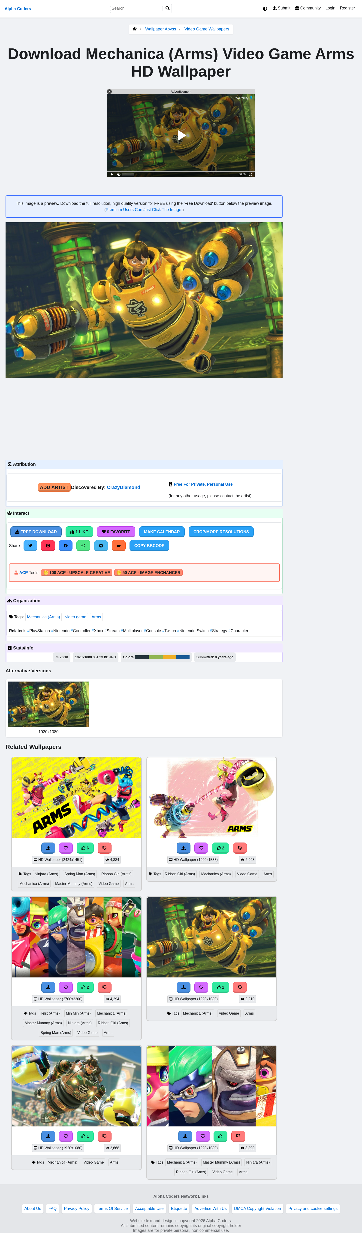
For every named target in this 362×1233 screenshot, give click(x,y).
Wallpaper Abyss (160, 29)
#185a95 (183, 657)
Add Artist (54, 487)
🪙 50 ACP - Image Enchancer (148, 572)
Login (330, 8)
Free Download (36, 532)
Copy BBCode (149, 545)
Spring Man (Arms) (79, 874)
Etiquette (179, 1208)
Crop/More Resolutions (221, 532)
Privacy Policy (76, 1208)
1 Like (79, 532)
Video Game (109, 884)
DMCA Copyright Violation (257, 1208)
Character (238, 630)
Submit (281, 8)
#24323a (142, 657)
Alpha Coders (18, 8)
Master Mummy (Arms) (73, 884)
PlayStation (39, 630)
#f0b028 (169, 657)
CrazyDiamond (123, 487)
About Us (32, 1208)
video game (75, 617)
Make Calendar (162, 532)
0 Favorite (116, 532)
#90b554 (156, 657)
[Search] (168, 8)
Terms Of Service (112, 1208)
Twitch (169, 630)
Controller (81, 630)
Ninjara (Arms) (46, 874)
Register (347, 8)
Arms (96, 617)
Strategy (219, 630)
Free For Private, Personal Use (203, 484)
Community (308, 8)
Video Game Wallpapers (206, 29)
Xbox (98, 630)
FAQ (52, 1208)
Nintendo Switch (193, 630)
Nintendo (61, 630)
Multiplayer (132, 630)
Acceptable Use (149, 1208)
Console (153, 630)
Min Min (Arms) (78, 1013)
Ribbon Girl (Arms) (116, 874)
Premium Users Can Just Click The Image (144, 209)
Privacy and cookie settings (313, 1208)
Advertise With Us (210, 1208)
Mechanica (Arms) (43, 617)
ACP (23, 572)
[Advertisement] (144, 418)
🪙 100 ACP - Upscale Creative (76, 572)
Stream (112, 630)
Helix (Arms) (50, 1013)
